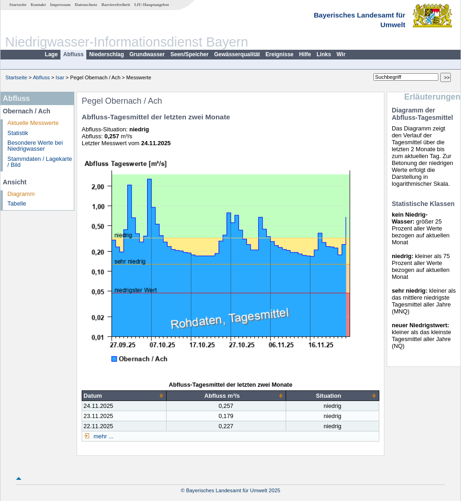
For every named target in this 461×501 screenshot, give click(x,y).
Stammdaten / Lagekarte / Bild (39, 161)
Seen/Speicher (189, 54)
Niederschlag (106, 54)
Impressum (60, 4)
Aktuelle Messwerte (33, 122)
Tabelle (16, 203)
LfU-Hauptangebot (151, 4)
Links (324, 54)
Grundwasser (147, 54)
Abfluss (73, 54)
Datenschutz (86, 4)
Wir (340, 54)
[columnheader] (124, 395)
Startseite (17, 4)
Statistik (17, 133)
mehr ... (103, 436)
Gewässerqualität (237, 54)
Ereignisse (279, 54)
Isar (60, 77)
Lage (51, 54)
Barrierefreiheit (116, 4)
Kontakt (38, 4)
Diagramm (21, 193)
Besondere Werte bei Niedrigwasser (35, 145)
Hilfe (305, 54)
